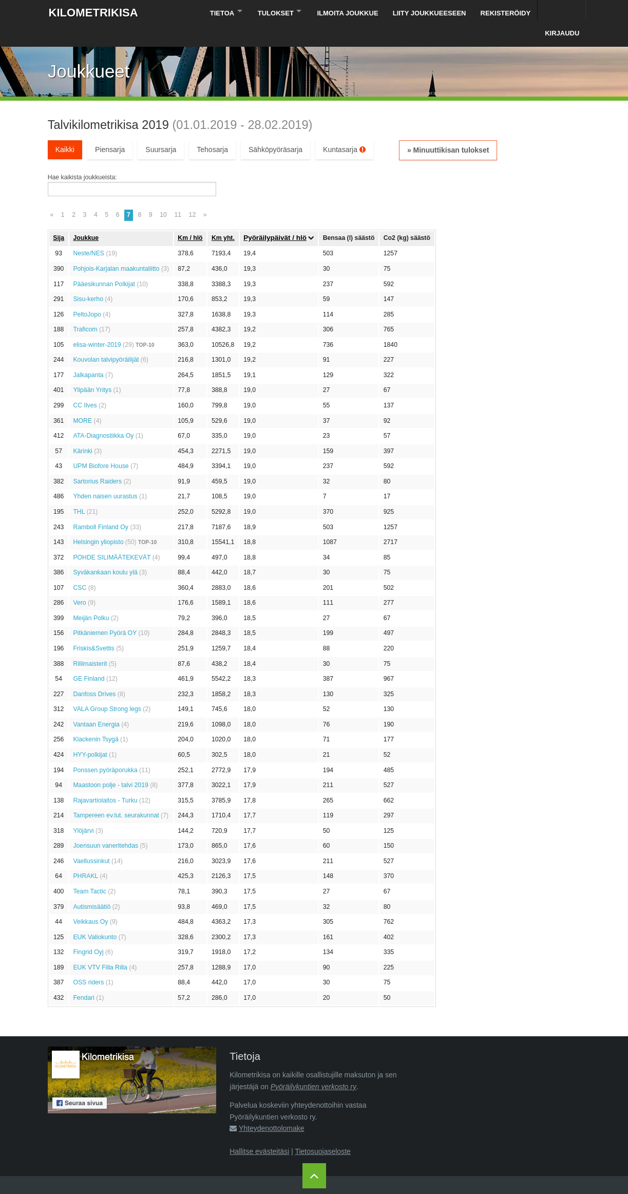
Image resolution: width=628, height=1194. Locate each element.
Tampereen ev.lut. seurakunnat (116, 794)
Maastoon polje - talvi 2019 (110, 764)
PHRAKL (85, 855)
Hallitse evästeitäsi (259, 1130)
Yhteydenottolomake (272, 1107)
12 (192, 193)
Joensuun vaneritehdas (105, 824)
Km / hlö (190, 216)
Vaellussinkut (91, 839)
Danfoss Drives (94, 672)
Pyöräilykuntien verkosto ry (313, 1065)
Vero (79, 581)
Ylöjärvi (83, 809)
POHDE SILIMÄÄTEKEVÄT (111, 535)
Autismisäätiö (91, 885)
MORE (82, 399)
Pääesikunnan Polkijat (104, 262)
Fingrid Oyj (88, 931)
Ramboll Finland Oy (100, 505)
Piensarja (110, 128)
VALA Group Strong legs (107, 688)
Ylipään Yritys (92, 368)
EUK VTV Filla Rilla (100, 945)
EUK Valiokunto (95, 915)
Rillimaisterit (90, 642)
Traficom (85, 308)
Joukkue (86, 216)
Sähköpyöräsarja (275, 128)
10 (163, 193)
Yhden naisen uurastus (105, 475)
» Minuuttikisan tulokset (448, 129)
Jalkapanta (88, 353)
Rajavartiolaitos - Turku (105, 778)
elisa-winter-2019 (97, 323)
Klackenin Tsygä (95, 718)
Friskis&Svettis (93, 627)
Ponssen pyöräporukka (105, 748)
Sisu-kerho (88, 278)
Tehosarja (212, 128)
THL (79, 490)
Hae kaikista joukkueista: (82, 156)
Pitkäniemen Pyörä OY (105, 611)
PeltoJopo (87, 292)
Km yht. (223, 216)
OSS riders (88, 961)
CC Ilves (85, 384)
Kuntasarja (344, 128)
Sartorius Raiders (97, 459)
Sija (58, 216)
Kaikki (64, 128)
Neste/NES (88, 232)
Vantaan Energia (96, 702)
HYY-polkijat (90, 733)
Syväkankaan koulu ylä (105, 551)
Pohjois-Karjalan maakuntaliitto (116, 247)
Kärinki (82, 429)
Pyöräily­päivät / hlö (275, 216)
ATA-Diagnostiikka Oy (103, 414)
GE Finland (88, 657)
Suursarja (160, 128)
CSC (79, 566)
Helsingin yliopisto (98, 521)
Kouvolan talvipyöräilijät (106, 338)
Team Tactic (89, 870)
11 (177, 193)
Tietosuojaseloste (322, 1130)
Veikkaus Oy (90, 900)
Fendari (83, 976)
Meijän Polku (91, 596)
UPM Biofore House (100, 445)
